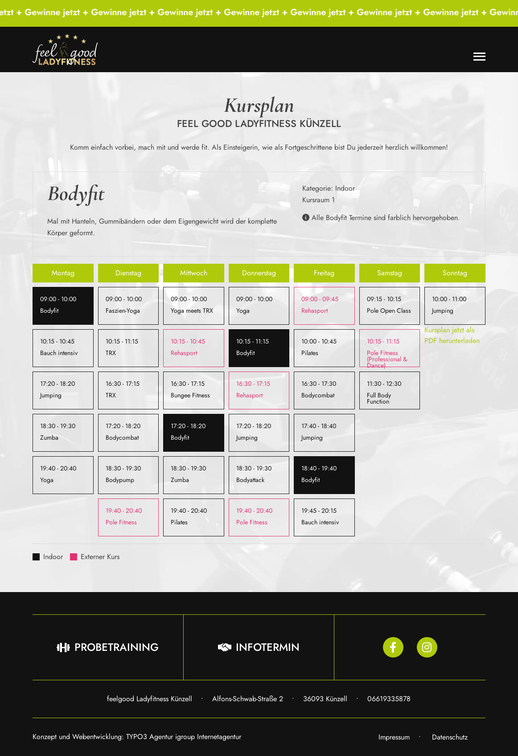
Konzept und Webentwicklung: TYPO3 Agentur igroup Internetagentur (137, 736)
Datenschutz (450, 737)
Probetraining (108, 647)
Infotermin (259, 647)
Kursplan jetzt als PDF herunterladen (452, 335)
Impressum (394, 737)
